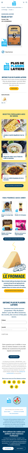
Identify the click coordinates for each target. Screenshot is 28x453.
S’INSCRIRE (14, 88)
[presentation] (14, 340)
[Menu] (2, 2)
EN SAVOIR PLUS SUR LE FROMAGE (14, 290)
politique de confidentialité (18, 443)
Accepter (8, 448)
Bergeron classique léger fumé (7, 215)
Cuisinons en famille (19, 411)
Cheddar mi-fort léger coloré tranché (6, 234)
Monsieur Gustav (7, 14)
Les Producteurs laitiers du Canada (14, 3)
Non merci (20, 448)
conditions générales (15, 444)
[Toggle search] (26, 2)
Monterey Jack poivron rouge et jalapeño (20, 234)
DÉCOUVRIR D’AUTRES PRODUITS (14, 239)
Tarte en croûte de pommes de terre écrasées (13, 179)
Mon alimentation (14, 413)
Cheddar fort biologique (20, 215)
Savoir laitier (7, 411)
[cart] (23, 2)
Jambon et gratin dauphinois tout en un (13, 136)
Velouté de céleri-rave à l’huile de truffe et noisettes (12, 157)
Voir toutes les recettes (14, 185)
